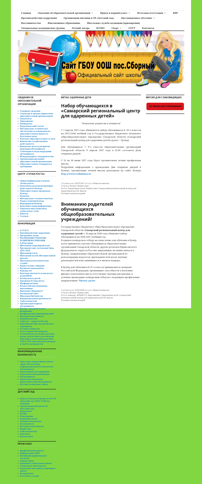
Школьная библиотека (31, 296)
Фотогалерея (26, 436)
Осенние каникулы (30, 329)
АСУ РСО (24, 230)
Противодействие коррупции (39, 18)
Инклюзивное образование (64, 23)
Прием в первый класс (113, 12)
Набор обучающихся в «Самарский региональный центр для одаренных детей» (100, 111)
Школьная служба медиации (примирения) (113, 23)
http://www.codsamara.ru (76, 173)
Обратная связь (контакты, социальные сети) (33, 209)
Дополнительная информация (35, 206)
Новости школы (101, 183)
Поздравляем (27, 473)
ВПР (175, 12)
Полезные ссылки (29, 476)
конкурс (72, 295)
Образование (26, 121)
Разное (73, 186)
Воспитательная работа (32, 268)
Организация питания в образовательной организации (36, 160)
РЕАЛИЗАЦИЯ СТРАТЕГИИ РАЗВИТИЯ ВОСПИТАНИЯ (33, 239)
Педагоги (24, 196)
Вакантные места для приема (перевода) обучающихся (35, 147)
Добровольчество (28, 319)
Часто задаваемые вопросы (33, 331)
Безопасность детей (30, 278)
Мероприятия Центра (31, 203)
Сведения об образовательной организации (64, 12)
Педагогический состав (32, 126)
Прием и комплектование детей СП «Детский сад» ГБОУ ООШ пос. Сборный (38, 401)
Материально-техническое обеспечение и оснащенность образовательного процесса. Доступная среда (35, 132)
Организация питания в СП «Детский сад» (89, 18)
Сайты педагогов (28, 301)
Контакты (148, 28)
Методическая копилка (32, 316)
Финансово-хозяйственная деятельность (34, 142)
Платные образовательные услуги (37, 139)
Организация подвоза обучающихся (31, 304)
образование (94, 295)
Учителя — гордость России (34, 321)
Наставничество (31, 23)
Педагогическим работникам (35, 374)
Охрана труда (27, 461)
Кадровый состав (28, 419)
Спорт (115, 28)
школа (83, 191)
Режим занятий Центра (32, 201)
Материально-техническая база (36, 198)
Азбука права (26, 243)
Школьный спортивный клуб (35, 245)
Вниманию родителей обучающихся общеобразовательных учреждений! (88, 211)
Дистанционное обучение (136, 18)
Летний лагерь (81, 28)
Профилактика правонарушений (36, 313)
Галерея (24, 216)
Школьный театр (28, 253)
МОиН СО (82, 295)
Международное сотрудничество (37, 156)
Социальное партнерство (33, 466)
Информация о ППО (30, 453)
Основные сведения (30, 111)
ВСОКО (100, 28)
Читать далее (87, 280)
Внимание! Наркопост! (31, 291)
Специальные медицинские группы (43, 28)
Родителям (83, 186)
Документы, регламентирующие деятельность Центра (36, 187)
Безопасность (27, 424)
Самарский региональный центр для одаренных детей (96, 296)
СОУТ (131, 28)
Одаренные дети (76, 188)
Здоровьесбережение (31, 421)
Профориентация (29, 283)
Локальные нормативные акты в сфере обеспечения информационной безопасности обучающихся (36, 365)
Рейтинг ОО (26, 271)
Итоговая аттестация (150, 12)
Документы (26, 118)
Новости (24, 213)
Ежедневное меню (29, 235)
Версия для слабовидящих (165, 106)
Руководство (26, 123)
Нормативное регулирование (35, 371)
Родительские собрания (32, 266)
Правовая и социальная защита (36, 463)
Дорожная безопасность (32, 281)
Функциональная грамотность (35, 298)
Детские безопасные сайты (34, 384)
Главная (26, 12)
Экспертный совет (29, 293)
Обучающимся (27, 377)
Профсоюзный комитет (32, 451)
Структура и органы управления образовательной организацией (36, 114)
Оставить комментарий (73, 193)
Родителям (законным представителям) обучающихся (36, 380)
